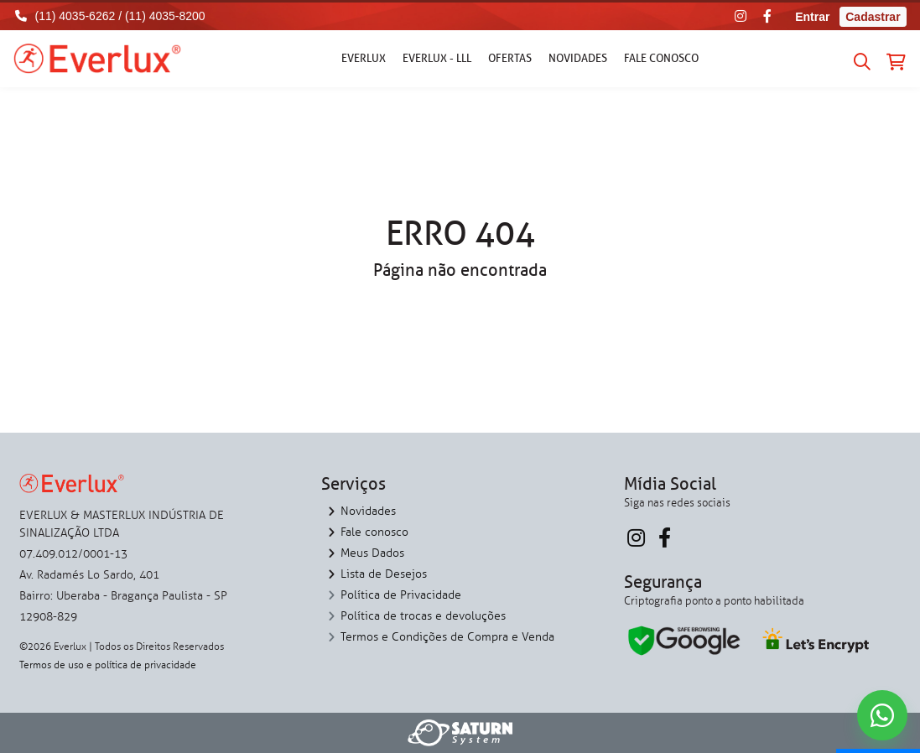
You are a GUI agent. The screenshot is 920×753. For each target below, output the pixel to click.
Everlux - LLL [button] (437, 58)
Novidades (577, 58)
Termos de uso (51, 665)
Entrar (812, 16)
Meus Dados (372, 553)
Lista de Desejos (383, 574)
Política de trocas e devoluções (423, 616)
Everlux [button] (363, 58)
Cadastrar (872, 16)
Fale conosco (661, 58)
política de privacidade (145, 665)
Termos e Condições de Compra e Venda (447, 637)
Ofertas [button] (510, 58)
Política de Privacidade (400, 595)
